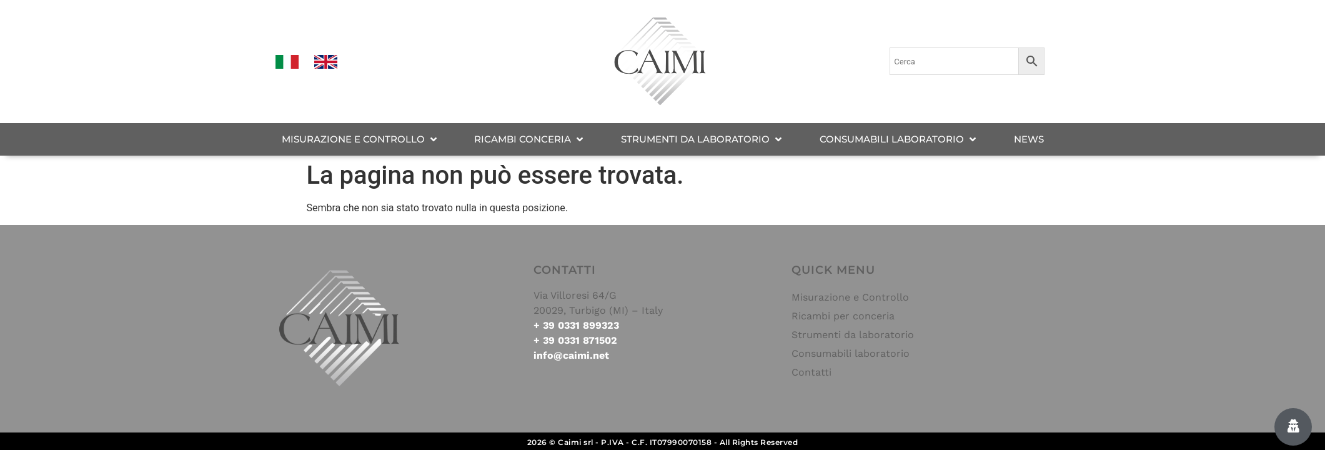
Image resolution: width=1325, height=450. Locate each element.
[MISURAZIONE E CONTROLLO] (360, 139)
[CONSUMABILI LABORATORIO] (899, 139)
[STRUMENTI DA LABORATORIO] (702, 139)
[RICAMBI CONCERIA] (530, 139)
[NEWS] (1029, 139)
